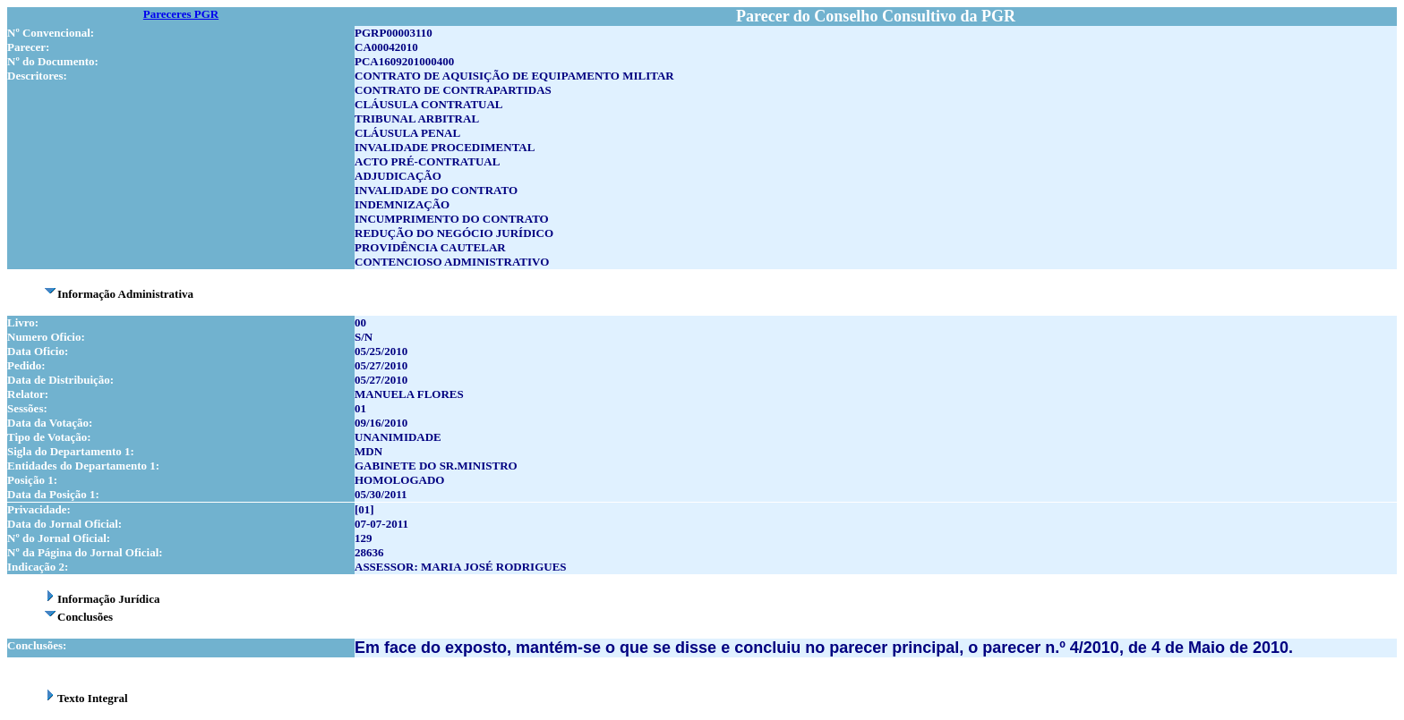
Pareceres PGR (180, 14)
